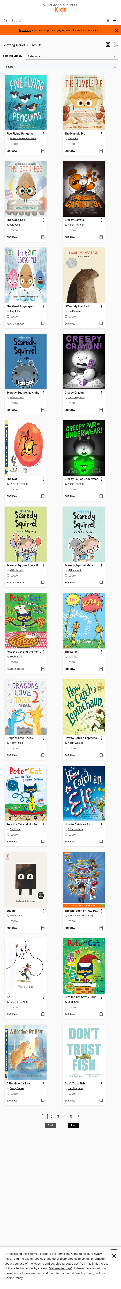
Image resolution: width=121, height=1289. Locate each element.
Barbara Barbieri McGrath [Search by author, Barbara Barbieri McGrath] (23, 138)
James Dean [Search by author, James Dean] (16, 656)
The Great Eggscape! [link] (19, 306)
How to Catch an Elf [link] (77, 824)
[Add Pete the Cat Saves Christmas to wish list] (101, 1014)
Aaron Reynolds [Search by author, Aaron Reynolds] (76, 224)
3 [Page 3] (58, 1117)
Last (73, 1125)
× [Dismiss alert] (116, 30)
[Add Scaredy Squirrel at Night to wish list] (42, 410)
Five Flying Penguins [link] (19, 133)
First (50, 1125)
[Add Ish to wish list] (42, 1014)
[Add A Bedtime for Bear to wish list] (42, 1100)
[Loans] (106, 21)
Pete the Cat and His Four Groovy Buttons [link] (23, 824)
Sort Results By (12, 56)
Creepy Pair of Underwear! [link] (81, 479)
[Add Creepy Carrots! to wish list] (101, 237)
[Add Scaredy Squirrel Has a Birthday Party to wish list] (42, 582)
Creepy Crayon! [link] (75, 393)
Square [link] (11, 911)
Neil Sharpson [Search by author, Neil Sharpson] (75, 1088)
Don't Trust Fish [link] (75, 1083)
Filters (9, 66)
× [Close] (114, 1256)
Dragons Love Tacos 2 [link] (20, 738)
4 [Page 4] (65, 1117)
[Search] (5, 21)
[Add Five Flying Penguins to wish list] (42, 151)
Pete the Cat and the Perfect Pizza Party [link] (23, 652)
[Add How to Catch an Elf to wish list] (101, 841)
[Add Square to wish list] (42, 928)
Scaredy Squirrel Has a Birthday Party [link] (23, 565)
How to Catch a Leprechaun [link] (82, 738)
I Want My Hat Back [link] (77, 306)
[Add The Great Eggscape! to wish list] (42, 323)
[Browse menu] (114, 20)
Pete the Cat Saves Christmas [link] (82, 997)
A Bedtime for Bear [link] (18, 1083)
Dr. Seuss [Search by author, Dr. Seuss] (73, 656)
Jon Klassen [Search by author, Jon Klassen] (74, 311)
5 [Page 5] (71, 1117)
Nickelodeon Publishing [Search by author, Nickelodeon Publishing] (80, 915)
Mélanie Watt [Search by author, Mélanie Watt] (17, 397)
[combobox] (53, 20)
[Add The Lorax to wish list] (101, 669)
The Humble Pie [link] (75, 133)
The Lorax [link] (71, 652)
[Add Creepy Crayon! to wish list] (101, 410)
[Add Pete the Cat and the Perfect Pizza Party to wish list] (42, 669)
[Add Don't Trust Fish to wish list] (101, 1100)
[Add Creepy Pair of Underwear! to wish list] (101, 496)
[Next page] (78, 1116)
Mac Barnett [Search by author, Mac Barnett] (16, 915)
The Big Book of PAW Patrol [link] (82, 911)
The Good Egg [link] (15, 220)
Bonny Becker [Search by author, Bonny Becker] (17, 1088)
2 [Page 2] (52, 1117)
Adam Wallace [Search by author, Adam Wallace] (75, 742)
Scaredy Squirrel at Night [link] (22, 393)
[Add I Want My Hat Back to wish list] (101, 323)
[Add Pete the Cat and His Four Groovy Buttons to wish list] (42, 841)
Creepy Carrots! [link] (75, 220)
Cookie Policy (14, 1278)
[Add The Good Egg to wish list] (42, 237)
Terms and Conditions (71, 1254)
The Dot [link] (11, 479)
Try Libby (25, 30)
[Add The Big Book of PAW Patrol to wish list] (101, 928)
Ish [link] (8, 997)
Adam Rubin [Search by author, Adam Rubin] (16, 742)
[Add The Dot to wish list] (42, 496)
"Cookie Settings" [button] (60, 1268)
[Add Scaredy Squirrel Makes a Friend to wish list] (101, 582)
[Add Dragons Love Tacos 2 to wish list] (42, 755)
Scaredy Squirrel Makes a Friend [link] (82, 565)
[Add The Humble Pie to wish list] (101, 151)
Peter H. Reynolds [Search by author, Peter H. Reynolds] (19, 483)
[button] (108, 46)
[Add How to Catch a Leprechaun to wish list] (101, 755)
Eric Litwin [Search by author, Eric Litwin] (15, 829)
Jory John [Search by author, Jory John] (73, 138)
